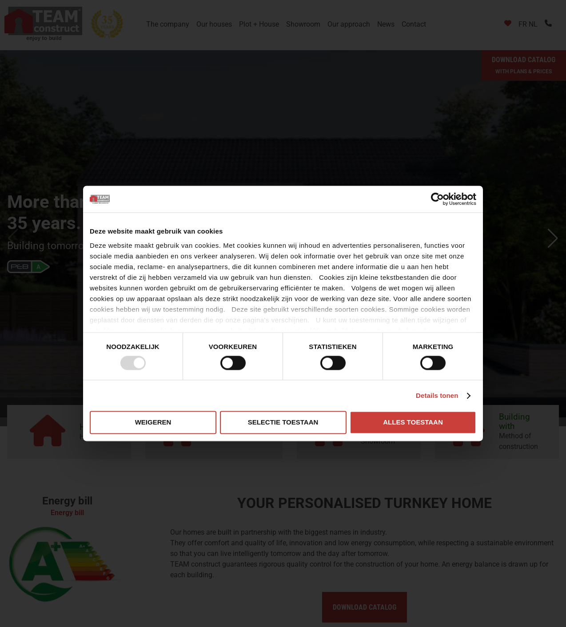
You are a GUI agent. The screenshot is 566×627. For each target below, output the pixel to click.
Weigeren (153, 422)
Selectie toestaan (283, 422)
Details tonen (437, 395)
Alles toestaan (412, 422)
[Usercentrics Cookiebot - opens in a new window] (437, 199)
